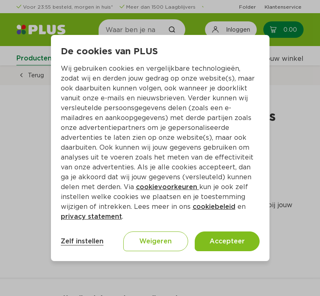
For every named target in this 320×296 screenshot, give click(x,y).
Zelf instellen (82, 241)
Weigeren (155, 241)
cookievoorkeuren (167, 187)
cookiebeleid (214, 206)
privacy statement (91, 216)
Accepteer (227, 241)
